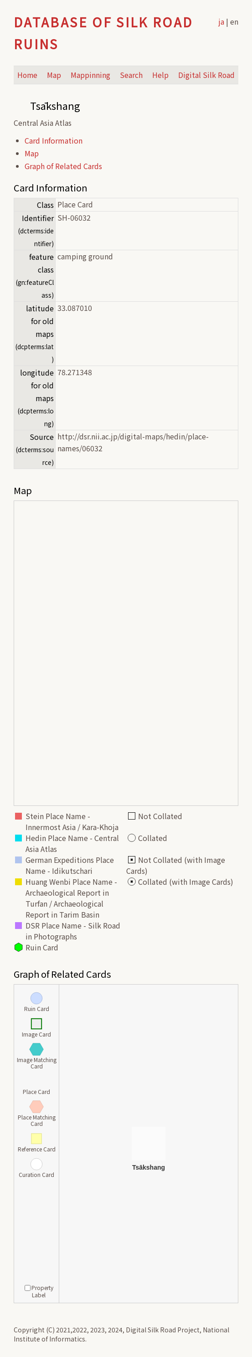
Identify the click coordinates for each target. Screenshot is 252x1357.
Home (27, 75)
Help (160, 75)
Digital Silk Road (206, 75)
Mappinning (90, 75)
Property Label (39, 1291)
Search (131, 75)
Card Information (53, 140)
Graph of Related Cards (63, 165)
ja (221, 21)
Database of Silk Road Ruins (103, 33)
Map (54, 75)
